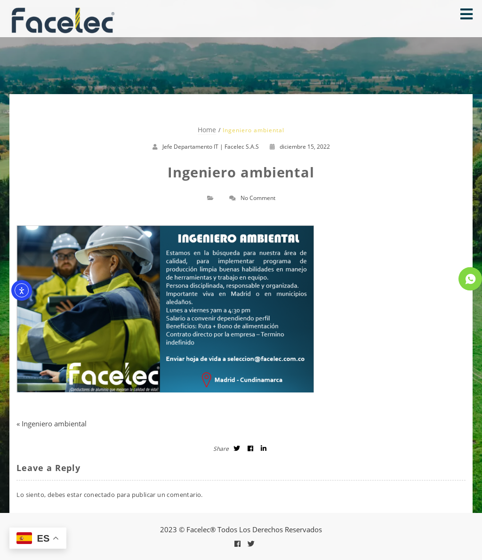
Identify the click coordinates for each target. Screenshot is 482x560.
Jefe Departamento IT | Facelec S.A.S (210, 147)
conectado (99, 494)
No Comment (258, 198)
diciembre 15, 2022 (300, 147)
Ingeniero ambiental (54, 423)
